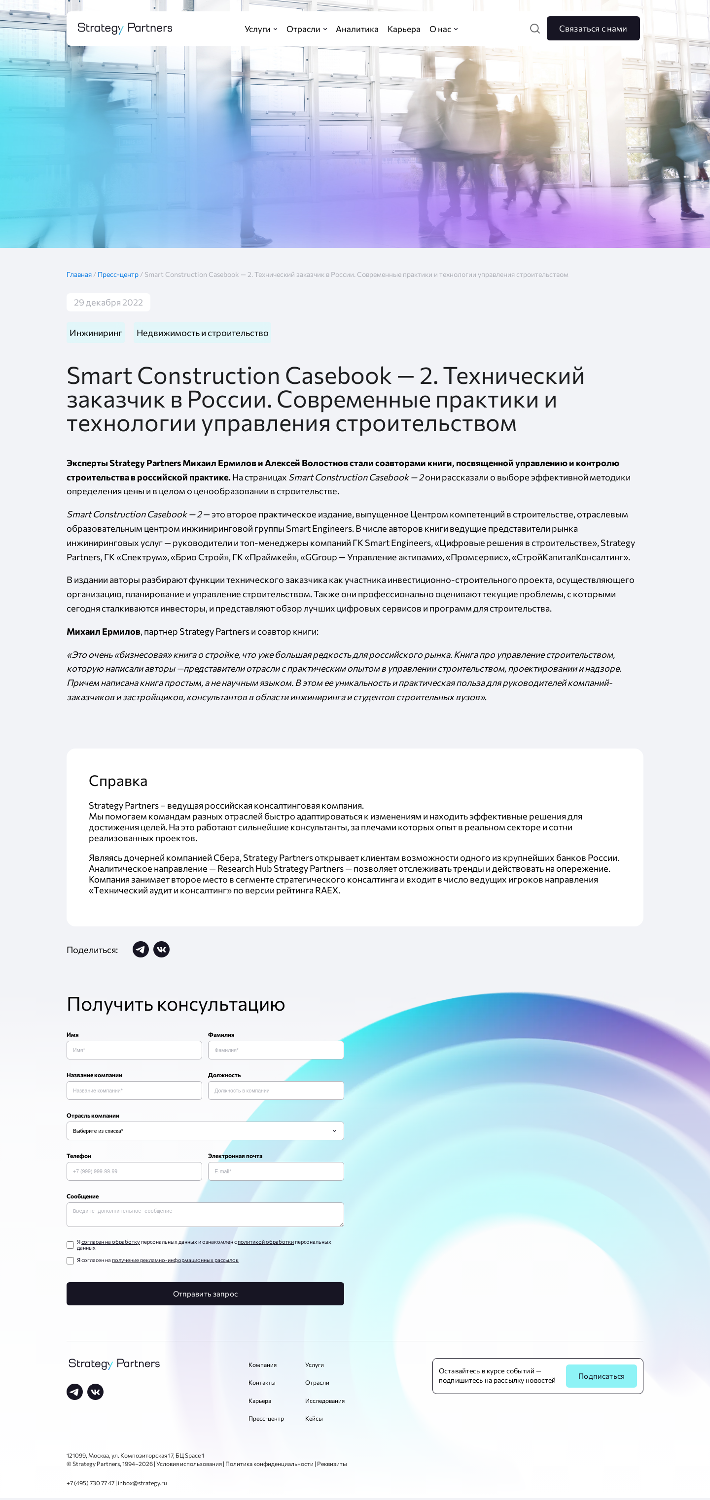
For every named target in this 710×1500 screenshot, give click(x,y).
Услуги (314, 1366)
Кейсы (314, 1420)
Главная (82, 274)
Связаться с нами (593, 28)
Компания (262, 1366)
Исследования (325, 1402)
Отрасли (317, 1384)
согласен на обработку (110, 1243)
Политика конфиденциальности (269, 1465)
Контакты (262, 1384)
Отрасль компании (93, 1115)
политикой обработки (266, 1243)
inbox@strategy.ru (142, 1484)
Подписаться (601, 1377)
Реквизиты (332, 1465)
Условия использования (189, 1465)
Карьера (259, 1402)
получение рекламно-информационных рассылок (175, 1262)
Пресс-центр (119, 274)
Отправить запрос (205, 1295)
